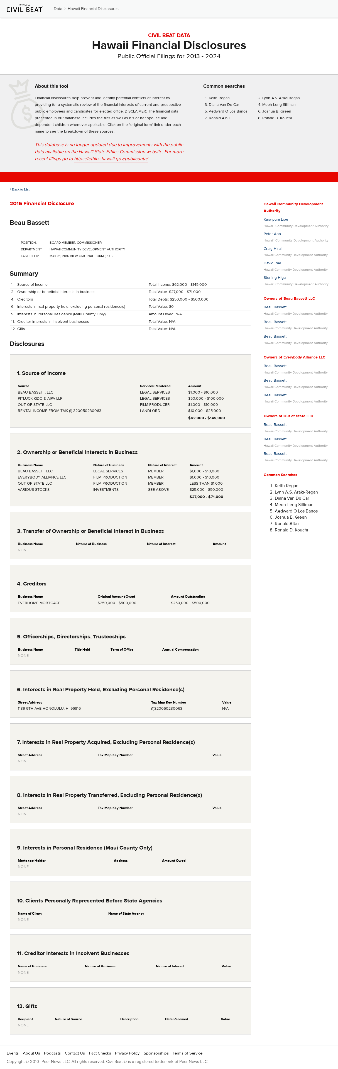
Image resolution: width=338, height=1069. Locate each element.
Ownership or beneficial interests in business (56, 291)
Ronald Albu (219, 118)
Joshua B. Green (276, 111)
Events (13, 1053)
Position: (29, 243)
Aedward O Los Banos (228, 111)
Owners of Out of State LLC (288, 416)
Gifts (21, 328)
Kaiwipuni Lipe (276, 219)
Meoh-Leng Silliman (279, 104)
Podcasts (52, 1053)
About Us (31, 1053)
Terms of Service (187, 1053)
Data (58, 8)
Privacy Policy (127, 1053)
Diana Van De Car (224, 104)
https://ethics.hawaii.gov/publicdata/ (111, 159)
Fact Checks (100, 1053)
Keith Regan (219, 98)
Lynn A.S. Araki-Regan (281, 98)
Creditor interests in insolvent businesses (53, 321)
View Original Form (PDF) (91, 256)
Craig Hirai (272, 248)
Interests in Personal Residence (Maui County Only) (61, 314)
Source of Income (32, 284)
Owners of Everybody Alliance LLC (294, 357)
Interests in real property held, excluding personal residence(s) (71, 306)
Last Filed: (30, 256)
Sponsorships (156, 1053)
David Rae (272, 263)
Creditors (25, 299)
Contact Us (75, 1053)
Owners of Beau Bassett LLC (289, 298)
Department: (32, 249)
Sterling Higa (275, 277)
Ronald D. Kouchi (277, 118)
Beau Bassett (29, 222)
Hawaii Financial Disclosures (93, 8)
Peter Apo (272, 233)
